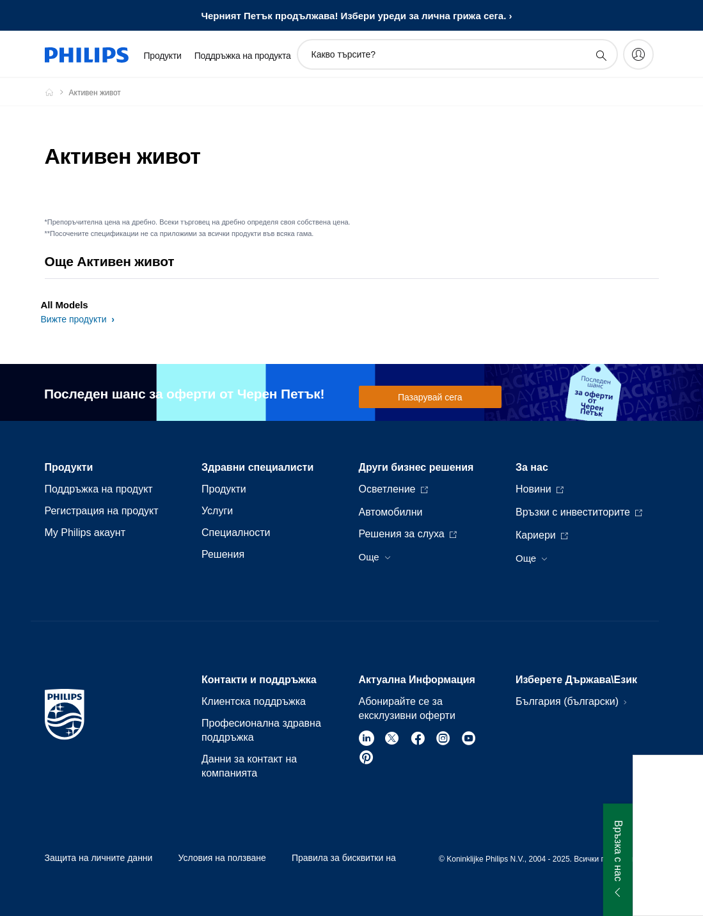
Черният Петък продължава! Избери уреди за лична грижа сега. (353, 15)
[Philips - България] (57, 92)
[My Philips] (638, 54)
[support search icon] (600, 55)
